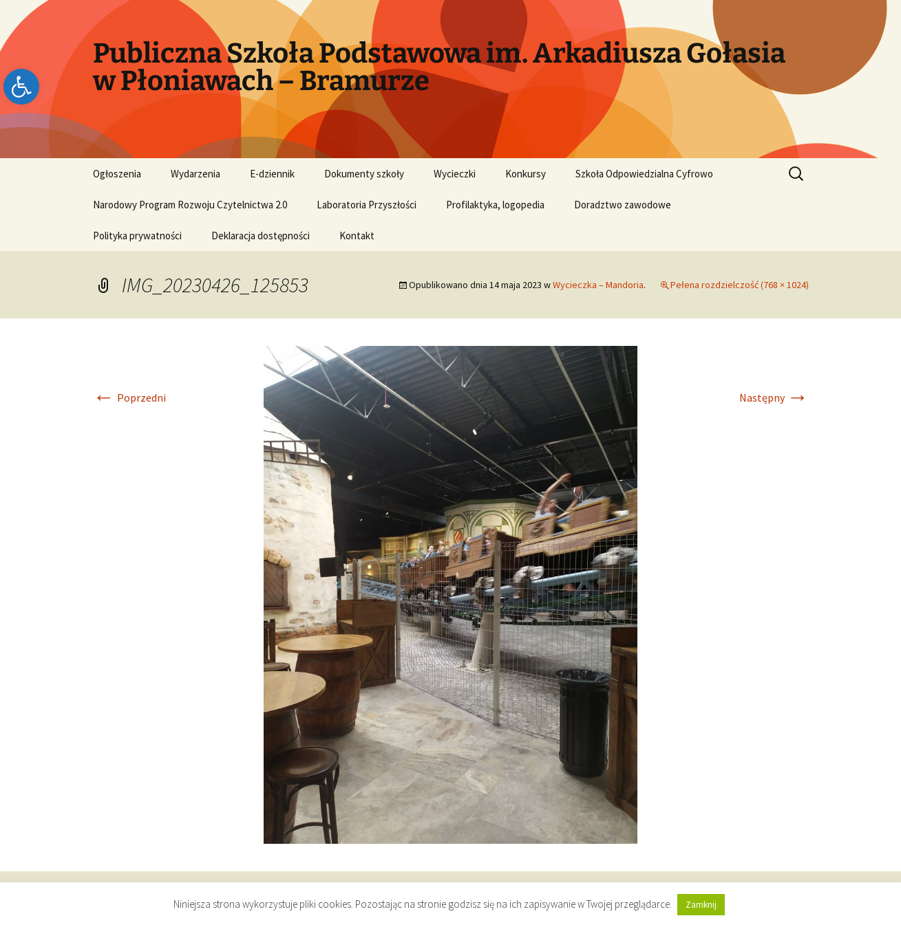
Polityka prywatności (137, 235)
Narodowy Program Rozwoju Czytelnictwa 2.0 (190, 204)
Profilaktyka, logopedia (495, 204)
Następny (774, 397)
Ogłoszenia (117, 173)
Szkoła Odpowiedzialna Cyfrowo (644, 173)
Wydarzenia (195, 173)
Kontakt (356, 235)
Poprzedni (129, 397)
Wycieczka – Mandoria (598, 285)
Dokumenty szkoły (364, 173)
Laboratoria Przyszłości (366, 204)
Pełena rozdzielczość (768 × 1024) (739, 285)
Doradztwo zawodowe (622, 204)
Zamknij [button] (701, 904)
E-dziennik (272, 173)
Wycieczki (455, 173)
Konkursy (525, 173)
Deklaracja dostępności (260, 235)
